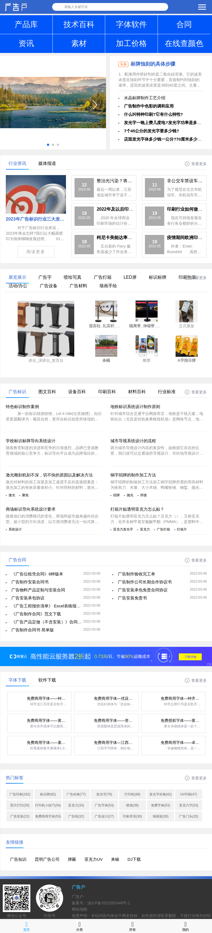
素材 (79, 43)
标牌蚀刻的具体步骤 (153, 64)
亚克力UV (93, 859)
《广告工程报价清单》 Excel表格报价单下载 (52, 606)
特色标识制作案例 (22, 406)
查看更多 (199, 164)
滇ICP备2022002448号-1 (108, 903)
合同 (184, 24)
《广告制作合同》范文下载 (36, 614)
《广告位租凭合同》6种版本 (37, 574)
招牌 (116, 495)
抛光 (130, 495)
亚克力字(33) (188, 805)
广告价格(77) (76, 794)
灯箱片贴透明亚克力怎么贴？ (137, 509)
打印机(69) (132, 794)
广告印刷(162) (19, 794)
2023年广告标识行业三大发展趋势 (39, 219)
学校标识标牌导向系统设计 (30, 440)
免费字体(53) (160, 805)
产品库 (26, 24)
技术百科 (78, 24)
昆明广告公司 (47, 859)
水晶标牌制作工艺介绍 (144, 97)
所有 (132, 926)
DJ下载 (134, 859)
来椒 (115, 859)
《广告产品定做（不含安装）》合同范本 (48, 622)
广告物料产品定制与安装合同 (38, 590)
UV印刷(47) (188, 794)
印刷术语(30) (132, 816)
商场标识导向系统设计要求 (30, 509)
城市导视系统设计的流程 (133, 440)
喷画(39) (132, 805)
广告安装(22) (19, 816)
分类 (79, 926)
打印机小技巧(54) (48, 805)
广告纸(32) (76, 816)
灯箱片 (182, 529)
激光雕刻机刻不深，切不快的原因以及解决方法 (49, 475)
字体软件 (131, 24)
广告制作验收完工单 (136, 574)
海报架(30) (160, 816)
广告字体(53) (104, 805)
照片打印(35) (19, 805)
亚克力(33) (76, 805)
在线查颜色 (184, 43)
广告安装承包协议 (27, 598)
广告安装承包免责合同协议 (143, 590)
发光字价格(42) (160, 794)
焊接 (143, 495)
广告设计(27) (104, 816)
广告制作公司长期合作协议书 (145, 582)
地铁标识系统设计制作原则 (135, 406)
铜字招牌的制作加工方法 (133, 475)
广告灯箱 (163, 529)
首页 (26, 926)
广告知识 (18, 859)
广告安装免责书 (132, 598)
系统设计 (15, 529)
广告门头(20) (188, 816)
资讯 (26, 43)
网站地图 (79, 909)
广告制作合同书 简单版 (32, 630)
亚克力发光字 (123, 529)
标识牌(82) (48, 794)
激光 (12, 495)
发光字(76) (104, 794)
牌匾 (72, 859)
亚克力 (145, 529)
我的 (185, 926)
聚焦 (25, 495)
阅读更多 (35, 251)
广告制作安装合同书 (30, 582)
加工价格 (131, 43)
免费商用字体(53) (48, 816)
